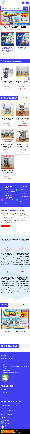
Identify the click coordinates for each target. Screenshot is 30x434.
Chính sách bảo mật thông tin (9, 405)
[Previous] (1, 44)
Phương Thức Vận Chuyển (8, 410)
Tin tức (4, 395)
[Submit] (25, 8)
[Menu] (23, 3)
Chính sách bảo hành (7, 408)
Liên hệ (4, 397)
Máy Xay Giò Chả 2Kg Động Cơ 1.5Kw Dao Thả (8, 172)
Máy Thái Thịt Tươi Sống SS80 (7, 82)
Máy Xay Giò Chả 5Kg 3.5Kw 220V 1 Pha (22, 145)
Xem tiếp (26, 98)
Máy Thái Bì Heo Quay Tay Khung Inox (22, 82)
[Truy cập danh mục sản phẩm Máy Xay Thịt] (22, 41)
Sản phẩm (4, 392)
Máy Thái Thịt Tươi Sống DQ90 (7, 119)
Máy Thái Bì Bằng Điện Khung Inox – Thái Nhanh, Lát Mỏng (7, 146)
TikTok (4, 426)
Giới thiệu (4, 389)
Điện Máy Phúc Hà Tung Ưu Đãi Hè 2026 (15, 331)
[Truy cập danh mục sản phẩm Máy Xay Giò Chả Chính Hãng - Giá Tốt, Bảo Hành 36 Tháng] (7, 43)
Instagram (5, 420)
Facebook (5, 418)
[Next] (28, 44)
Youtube (5, 423)
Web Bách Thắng (16, 432)
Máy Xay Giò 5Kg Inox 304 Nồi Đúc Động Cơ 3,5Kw (22, 119)
